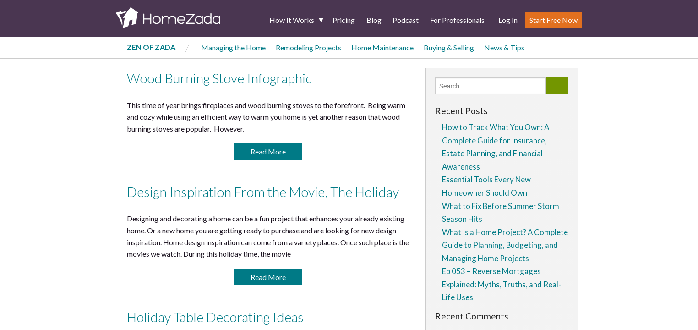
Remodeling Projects (308, 47)
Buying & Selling (449, 47)
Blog (374, 20)
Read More (268, 151)
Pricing (344, 20)
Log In (508, 20)
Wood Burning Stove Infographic (219, 78)
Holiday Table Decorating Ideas (215, 317)
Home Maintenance (382, 47)
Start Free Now (553, 20)
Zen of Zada (151, 47)
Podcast (406, 20)
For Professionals (457, 20)
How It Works (291, 20)
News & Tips (504, 47)
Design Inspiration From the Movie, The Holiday (263, 192)
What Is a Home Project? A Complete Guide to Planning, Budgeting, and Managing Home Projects (505, 245)
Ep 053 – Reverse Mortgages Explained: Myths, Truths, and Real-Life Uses (501, 284)
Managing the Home (233, 47)
